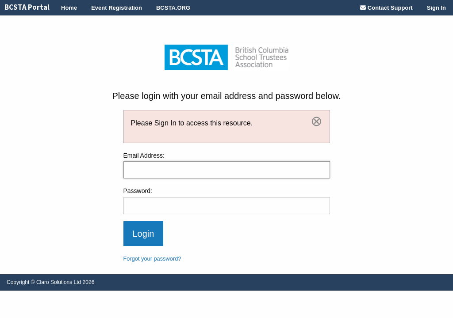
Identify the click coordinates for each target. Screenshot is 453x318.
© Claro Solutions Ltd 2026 (50, 282)
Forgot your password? (152, 258)
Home (69, 7)
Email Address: (144, 155)
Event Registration (116, 7)
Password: (137, 190)
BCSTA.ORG (173, 7)
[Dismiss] (316, 121)
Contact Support (386, 7)
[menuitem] (27, 7)
